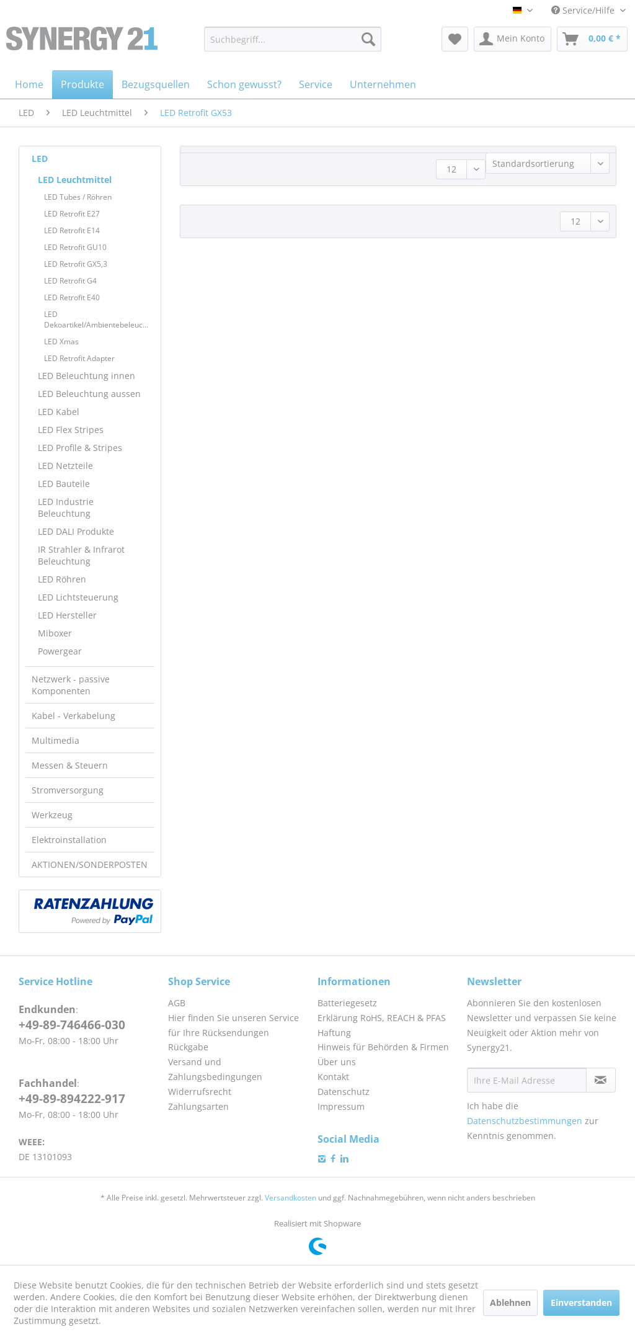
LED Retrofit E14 (72, 230)
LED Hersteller (67, 615)
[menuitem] (293, 39)
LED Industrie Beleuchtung (66, 507)
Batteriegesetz (347, 1003)
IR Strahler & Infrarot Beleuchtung (81, 555)
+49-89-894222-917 (72, 1099)
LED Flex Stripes (71, 430)
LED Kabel (58, 412)
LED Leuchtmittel (75, 179)
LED (40, 158)
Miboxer (55, 633)
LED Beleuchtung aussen (89, 394)
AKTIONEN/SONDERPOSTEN (90, 864)
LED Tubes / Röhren (78, 197)
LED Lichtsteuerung (78, 597)
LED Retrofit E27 (72, 213)
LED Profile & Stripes (80, 447)
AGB (176, 1003)
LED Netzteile (65, 465)
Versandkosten (290, 1197)
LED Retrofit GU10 (75, 247)
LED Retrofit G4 (70, 280)
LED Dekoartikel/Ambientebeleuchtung (99, 319)
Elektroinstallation (69, 840)
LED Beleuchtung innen (86, 376)
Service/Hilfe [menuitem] (584, 10)
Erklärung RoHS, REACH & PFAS (382, 1018)
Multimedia (55, 740)
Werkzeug (52, 815)
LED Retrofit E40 (72, 297)
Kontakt (333, 1077)
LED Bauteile (64, 483)
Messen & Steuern (70, 765)
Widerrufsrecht (199, 1091)
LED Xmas (61, 341)
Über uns (337, 1062)
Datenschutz (344, 1091)
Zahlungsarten (198, 1106)
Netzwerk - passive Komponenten (71, 685)
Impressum (341, 1106)
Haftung (334, 1032)
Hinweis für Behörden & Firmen (383, 1047)
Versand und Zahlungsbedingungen (215, 1069)
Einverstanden (581, 1302)
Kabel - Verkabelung (73, 715)
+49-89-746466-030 (72, 1025)
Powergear (60, 651)
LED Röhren (62, 579)
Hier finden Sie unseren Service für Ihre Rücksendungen (233, 1025)
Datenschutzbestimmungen (524, 1121)
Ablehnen (510, 1302)
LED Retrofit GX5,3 (75, 264)
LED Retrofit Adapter (79, 358)
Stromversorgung (68, 790)
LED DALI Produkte (76, 531)
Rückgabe (188, 1047)
